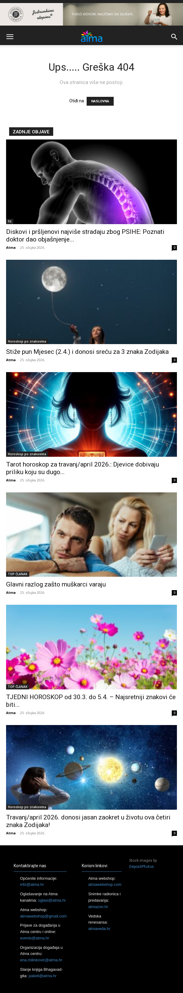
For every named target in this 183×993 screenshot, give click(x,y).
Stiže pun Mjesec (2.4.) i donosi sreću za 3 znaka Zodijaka (87, 351)
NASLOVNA (100, 101)
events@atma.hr (34, 938)
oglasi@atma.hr (52, 900)
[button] (9, 37)
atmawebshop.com (104, 884)
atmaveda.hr (99, 928)
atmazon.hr (98, 906)
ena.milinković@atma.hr (41, 960)
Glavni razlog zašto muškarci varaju (56, 584)
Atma (11, 247)
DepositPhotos (141, 866)
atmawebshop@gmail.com (43, 916)
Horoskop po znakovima (27, 341)
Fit (10, 221)
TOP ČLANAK (17, 574)
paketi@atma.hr (43, 976)
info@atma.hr (32, 884)
